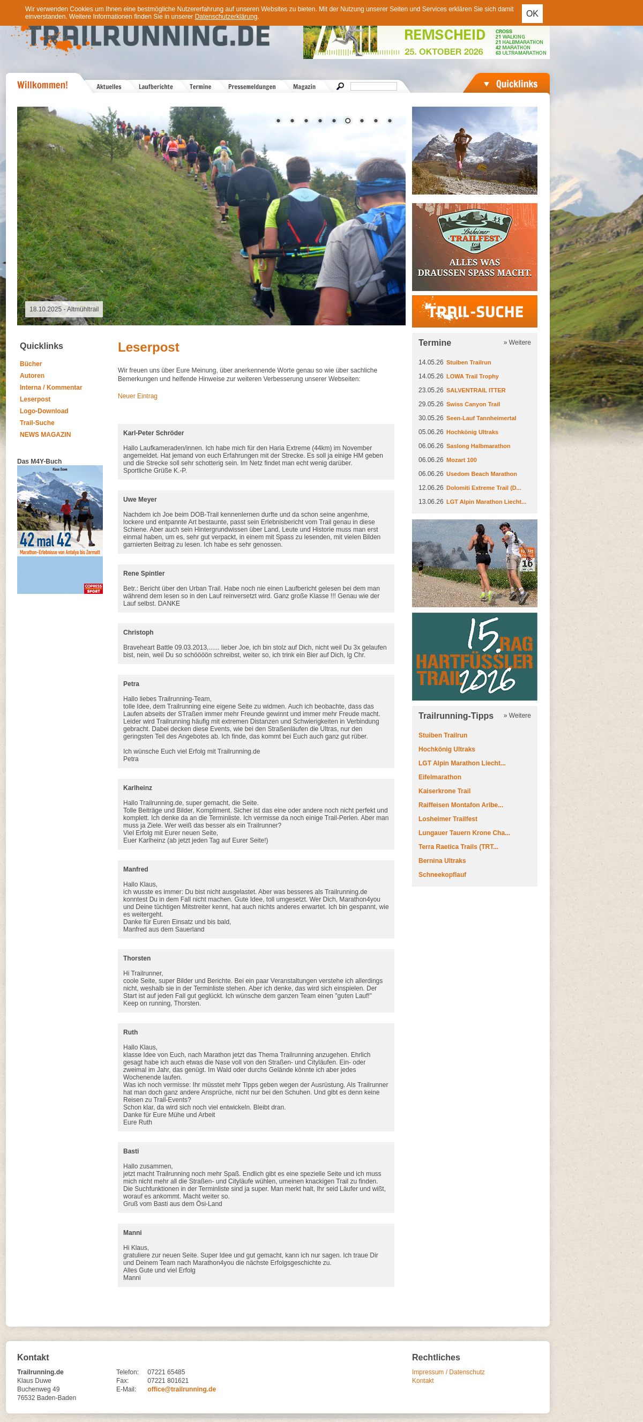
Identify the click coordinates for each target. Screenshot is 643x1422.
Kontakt (423, 1380)
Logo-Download (44, 411)
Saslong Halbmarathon (478, 446)
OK (532, 13)
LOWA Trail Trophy (472, 376)
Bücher (31, 364)
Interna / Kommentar (51, 387)
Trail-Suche (37, 423)
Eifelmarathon (439, 777)
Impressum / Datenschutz (448, 1372)
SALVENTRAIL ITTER (476, 390)
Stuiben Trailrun (468, 362)
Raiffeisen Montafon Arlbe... (460, 805)
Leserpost (35, 399)
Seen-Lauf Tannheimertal (481, 418)
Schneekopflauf (442, 874)
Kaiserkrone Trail (444, 791)
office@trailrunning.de (181, 1389)
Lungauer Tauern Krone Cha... (464, 833)
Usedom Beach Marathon (481, 474)
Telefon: (127, 1372)
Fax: (122, 1380)
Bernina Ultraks (442, 861)
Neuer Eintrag (138, 396)
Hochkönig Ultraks (472, 432)
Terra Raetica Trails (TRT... (458, 847)
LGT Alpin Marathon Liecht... (486, 501)
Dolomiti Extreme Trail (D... (483, 488)
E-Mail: (126, 1389)
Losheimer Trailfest (447, 819)
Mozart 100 (461, 460)
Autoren (32, 375)
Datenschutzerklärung (226, 16)
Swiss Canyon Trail (473, 404)
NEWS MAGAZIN (45, 434)
